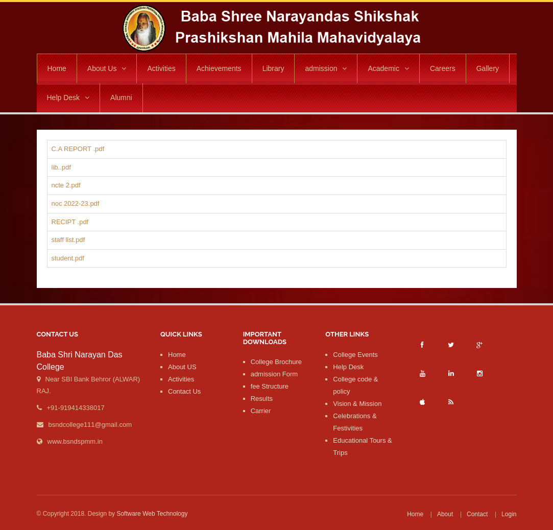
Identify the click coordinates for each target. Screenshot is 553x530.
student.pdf (68, 258)
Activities (161, 68)
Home (56, 68)
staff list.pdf (68, 240)
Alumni (121, 97)
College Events (355, 354)
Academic (388, 68)
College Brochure (276, 362)
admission (326, 68)
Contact (477, 514)
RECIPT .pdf (70, 222)
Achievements (219, 68)
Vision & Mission (357, 403)
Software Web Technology (151, 513)
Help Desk (68, 97)
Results (262, 398)
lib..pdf (61, 167)
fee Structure (269, 386)
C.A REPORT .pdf (78, 149)
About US (182, 367)
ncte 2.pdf (66, 185)
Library (273, 68)
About (445, 514)
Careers (442, 68)
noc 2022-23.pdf (76, 203)
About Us (107, 68)
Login (508, 514)
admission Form (274, 374)
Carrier (261, 411)
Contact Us (184, 391)
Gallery (487, 68)
